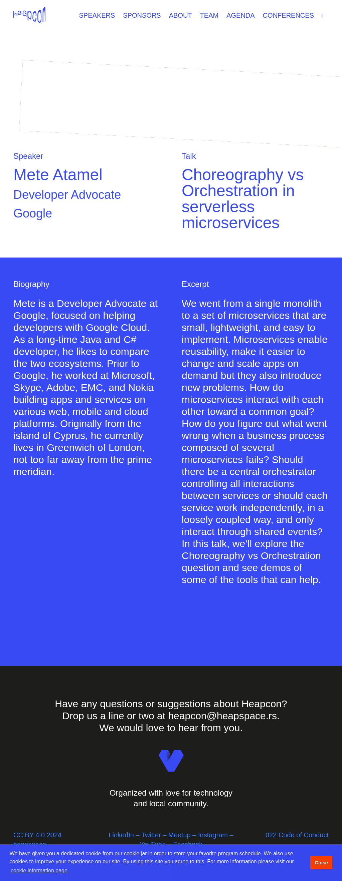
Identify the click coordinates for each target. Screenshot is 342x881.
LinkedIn (121, 835)
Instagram (213, 835)
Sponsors (142, 15)
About (180, 15)
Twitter (151, 835)
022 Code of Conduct (297, 835)
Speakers (97, 15)
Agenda (240, 15)
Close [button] (321, 862)
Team (209, 15)
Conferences (294, 14)
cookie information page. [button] (40, 870)
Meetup (179, 835)
